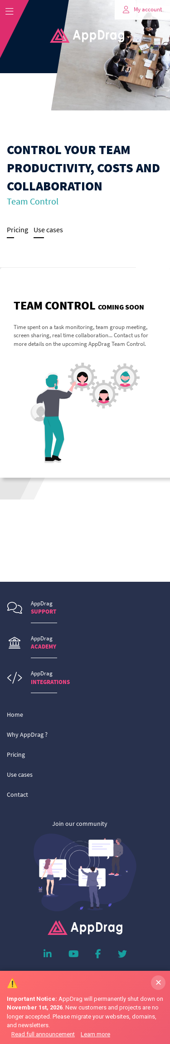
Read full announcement (43, 1034)
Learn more (95, 1034)
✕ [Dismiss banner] (158, 982)
